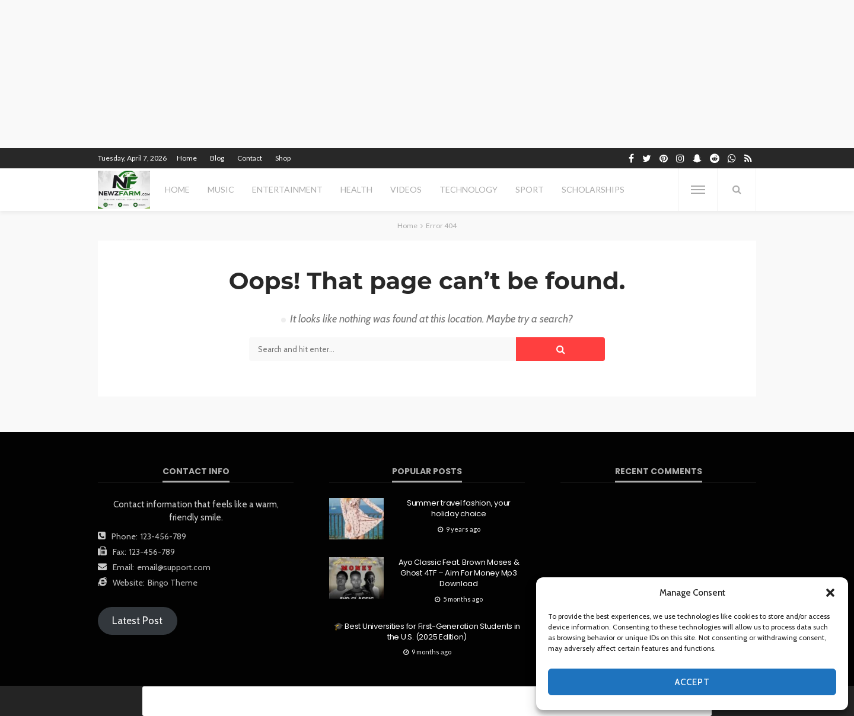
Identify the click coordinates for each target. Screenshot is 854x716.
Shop (283, 158)
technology (468, 189)
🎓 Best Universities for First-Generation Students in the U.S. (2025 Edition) (427, 632)
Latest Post (137, 620)
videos (406, 189)
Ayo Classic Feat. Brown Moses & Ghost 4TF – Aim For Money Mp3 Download (459, 573)
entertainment (287, 189)
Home (187, 158)
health (356, 189)
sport (529, 189)
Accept (692, 682)
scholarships (593, 189)
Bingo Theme (172, 582)
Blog (217, 158)
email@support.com (174, 567)
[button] (830, 593)
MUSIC (221, 189)
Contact (249, 158)
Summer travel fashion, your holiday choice (459, 508)
